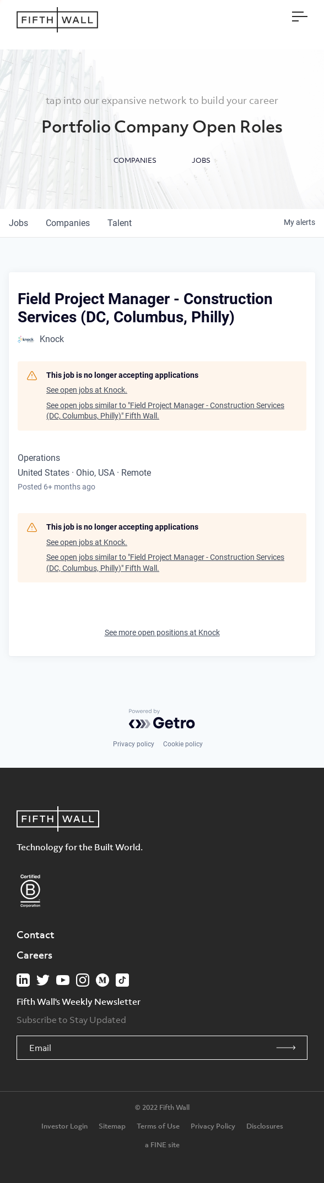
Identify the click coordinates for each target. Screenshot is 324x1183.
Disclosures (264, 1126)
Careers (34, 954)
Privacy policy (133, 744)
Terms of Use (158, 1126)
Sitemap (112, 1126)
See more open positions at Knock (162, 632)
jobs (18, 223)
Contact (36, 934)
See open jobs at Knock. (86, 390)
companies (68, 223)
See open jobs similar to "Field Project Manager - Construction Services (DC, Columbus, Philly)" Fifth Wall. (165, 411)
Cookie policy (183, 744)
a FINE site (162, 1144)
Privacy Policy (213, 1126)
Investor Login (64, 1126)
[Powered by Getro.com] (162, 719)
